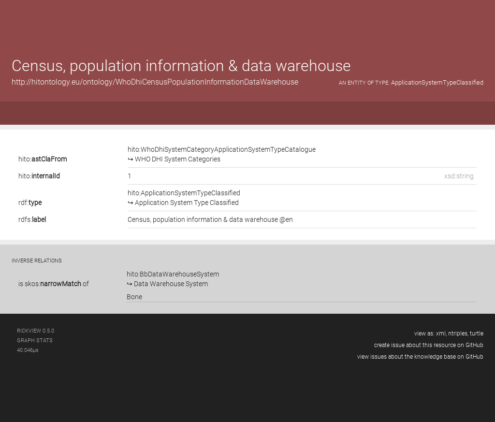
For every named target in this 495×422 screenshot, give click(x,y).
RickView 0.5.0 (35, 331)
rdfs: (32, 219)
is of (53, 284)
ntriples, (458, 333)
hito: (42, 159)
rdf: (30, 202)
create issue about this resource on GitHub (428, 345)
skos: (53, 284)
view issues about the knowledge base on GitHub (420, 356)
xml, (441, 333)
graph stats (35, 340)
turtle (476, 333)
